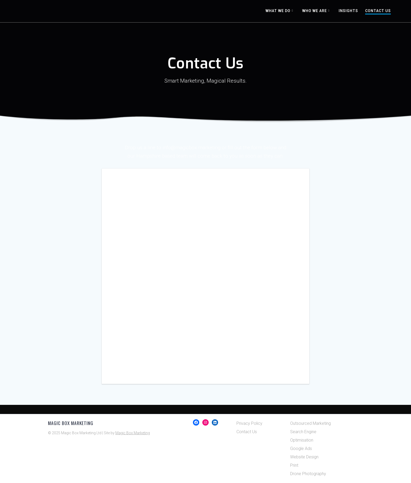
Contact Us (378, 11)
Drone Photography (308, 473)
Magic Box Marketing (132, 433)
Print (294, 465)
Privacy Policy (249, 423)
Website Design (304, 456)
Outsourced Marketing (310, 423)
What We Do (278, 11)
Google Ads (301, 448)
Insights (348, 11)
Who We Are (314, 11)
